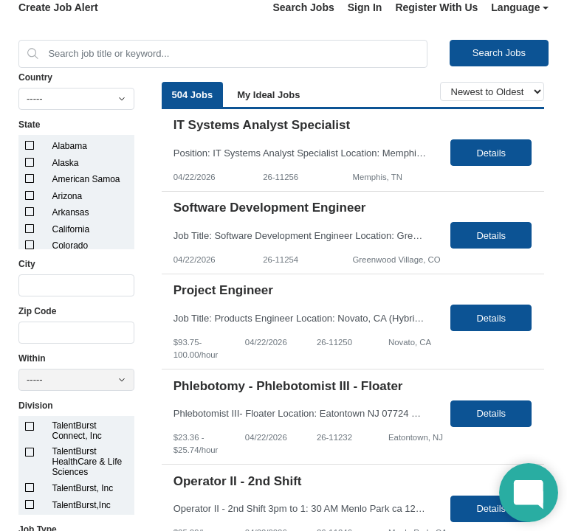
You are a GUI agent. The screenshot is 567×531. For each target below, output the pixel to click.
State (29, 124)
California (71, 229)
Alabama (69, 146)
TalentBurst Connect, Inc (77, 430)
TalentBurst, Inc (83, 488)
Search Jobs (303, 7)
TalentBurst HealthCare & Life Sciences (87, 461)
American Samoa (86, 179)
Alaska (65, 163)
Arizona (67, 196)
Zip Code (37, 311)
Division (35, 405)
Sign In (365, 7)
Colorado (70, 245)
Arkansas (70, 212)
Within (32, 358)
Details (491, 153)
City (26, 264)
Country (35, 77)
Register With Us (436, 7)
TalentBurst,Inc (81, 505)
